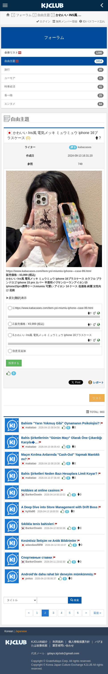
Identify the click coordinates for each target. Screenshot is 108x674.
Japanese (21, 631)
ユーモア (9, 78)
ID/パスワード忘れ (92, 21)
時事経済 (9, 86)
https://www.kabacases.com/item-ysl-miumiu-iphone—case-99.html (48, 271)
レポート (98, 382)
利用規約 (58, 641)
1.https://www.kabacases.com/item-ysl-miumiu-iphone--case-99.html (50, 308)
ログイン (43, 21)
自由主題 (43, 15)
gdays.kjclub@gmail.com (63, 653)
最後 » (97, 612)
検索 (74, 600)
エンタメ (9, 103)
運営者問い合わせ (63, 645)
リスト (97, 398)
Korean (8, 631)
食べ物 (8, 95)
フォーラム (24, 15)
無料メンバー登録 (65, 21)
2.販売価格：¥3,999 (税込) (26, 324)
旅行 (7, 69)
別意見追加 (17, 351)
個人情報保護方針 (79, 641)
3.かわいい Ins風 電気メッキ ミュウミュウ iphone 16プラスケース (50, 335)
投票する (13, 363)
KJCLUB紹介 (39, 641)
